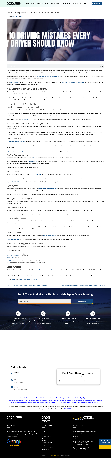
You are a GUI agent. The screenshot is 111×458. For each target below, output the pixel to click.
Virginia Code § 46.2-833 (27, 119)
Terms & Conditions (48, 448)
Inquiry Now (104, 447)
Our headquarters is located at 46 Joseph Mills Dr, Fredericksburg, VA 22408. (86, 432)
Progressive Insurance (12, 110)
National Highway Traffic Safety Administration (49, 76)
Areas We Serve (53, 3)
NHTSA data (38, 174)
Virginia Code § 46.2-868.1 (13, 239)
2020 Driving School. (55, 455)
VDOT (34, 158)
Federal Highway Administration (17, 141)
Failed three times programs (14, 261)
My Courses (82, 3)
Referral (45, 438)
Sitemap (45, 446)
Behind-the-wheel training (13, 256)
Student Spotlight (47, 442)
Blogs (44, 440)
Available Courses (35, 3)
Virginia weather (33, 161)
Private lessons (10, 257)
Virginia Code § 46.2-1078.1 (13, 182)
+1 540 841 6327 (95, 3)
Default (13, 279)
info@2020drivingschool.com (21, 389)
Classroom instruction (12, 254)
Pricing (45, 3)
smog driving (22, 279)
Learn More (81, 301)
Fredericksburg (66, 82)
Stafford (73, 82)
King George (42, 270)
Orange (53, 270)
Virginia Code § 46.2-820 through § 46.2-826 (18, 151)
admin (21, 16)
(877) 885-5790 (68, 409)
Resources (64, 3)
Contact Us (74, 3)
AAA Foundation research (49, 236)
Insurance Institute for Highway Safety (48, 189)
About (44, 444)
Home (26, 3)
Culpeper (48, 270)
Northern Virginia (14, 82)
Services (45, 433)
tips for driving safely (32, 279)
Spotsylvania (81, 82)
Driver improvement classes (14, 259)
